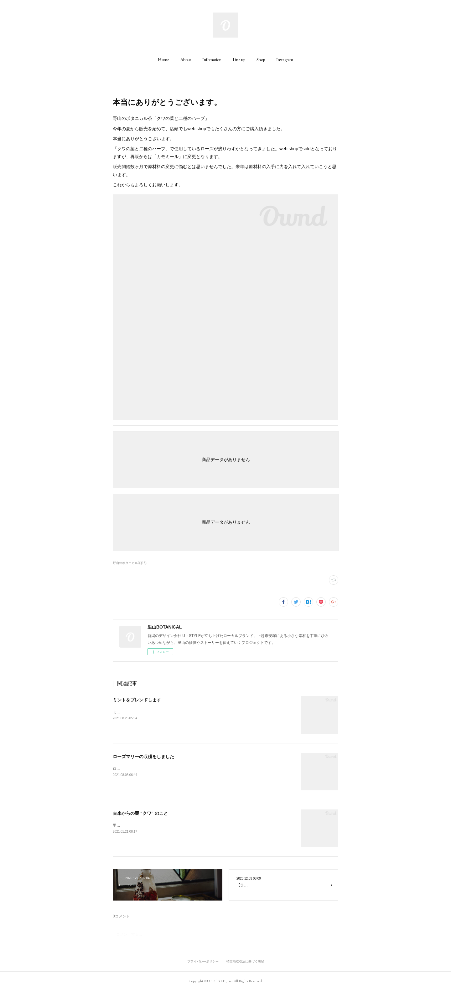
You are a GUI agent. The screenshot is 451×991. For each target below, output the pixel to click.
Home (163, 59)
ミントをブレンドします (137, 699)
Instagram (284, 59)
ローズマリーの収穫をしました (143, 756)
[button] (163, 59)
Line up (239, 59)
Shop (261, 59)
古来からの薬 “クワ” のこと (140, 813)
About (185, 59)
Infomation (211, 59)
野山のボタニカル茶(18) (130, 563)
